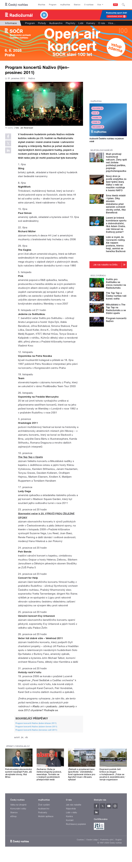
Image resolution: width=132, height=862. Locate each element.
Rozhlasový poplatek (76, 824)
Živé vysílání (98, 127)
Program (52, 5)
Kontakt (69, 820)
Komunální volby (18, 808)
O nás (101, 23)
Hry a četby (97, 108)
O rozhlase (89, 5)
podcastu (51, 706)
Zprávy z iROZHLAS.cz (18, 746)
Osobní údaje (92, 840)
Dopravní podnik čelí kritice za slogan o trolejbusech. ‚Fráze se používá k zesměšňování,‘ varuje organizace (112, 774)
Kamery (90, 23)
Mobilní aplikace (45, 816)
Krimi (95, 113)
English (119, 840)
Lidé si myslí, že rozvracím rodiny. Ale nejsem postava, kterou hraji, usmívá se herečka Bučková (115, 244)
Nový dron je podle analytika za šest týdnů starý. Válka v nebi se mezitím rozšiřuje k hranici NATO (116, 183)
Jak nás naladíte (73, 805)
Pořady (42, 23)
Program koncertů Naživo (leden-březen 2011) (36, 723)
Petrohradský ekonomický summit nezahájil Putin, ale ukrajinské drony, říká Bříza (18, 773)
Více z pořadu (98, 275)
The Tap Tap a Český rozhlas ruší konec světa (116, 296)
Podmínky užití (106, 840)
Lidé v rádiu (71, 812)
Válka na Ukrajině (18, 805)
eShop (13, 816)
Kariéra (69, 816)
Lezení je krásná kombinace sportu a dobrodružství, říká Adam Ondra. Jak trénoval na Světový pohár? (116, 224)
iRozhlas (41, 5)
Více (112, 23)
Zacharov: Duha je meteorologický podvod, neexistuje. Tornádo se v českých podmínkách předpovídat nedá (49, 774)
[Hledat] (123, 4)
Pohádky (97, 117)
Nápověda (71, 808)
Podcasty (42, 812)
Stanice (77, 5)
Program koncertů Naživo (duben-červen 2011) (36, 727)
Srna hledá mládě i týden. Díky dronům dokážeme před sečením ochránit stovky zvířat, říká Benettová (116, 204)
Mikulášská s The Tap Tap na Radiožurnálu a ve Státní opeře (116, 308)
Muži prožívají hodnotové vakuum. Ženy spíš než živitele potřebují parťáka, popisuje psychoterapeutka (116, 162)
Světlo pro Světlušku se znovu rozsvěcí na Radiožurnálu (116, 283)
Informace (11, 23)
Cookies (80, 840)
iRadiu (36, 706)
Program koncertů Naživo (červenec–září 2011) (36, 730)
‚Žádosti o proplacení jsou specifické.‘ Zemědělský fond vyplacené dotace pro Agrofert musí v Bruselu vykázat (81, 774)
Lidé (80, 23)
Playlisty (70, 23)
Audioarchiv (56, 23)
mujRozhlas (65, 5)
